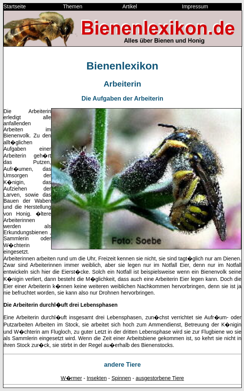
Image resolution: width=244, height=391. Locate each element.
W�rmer (71, 378)
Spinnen (121, 378)
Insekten (97, 378)
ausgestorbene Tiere (160, 378)
